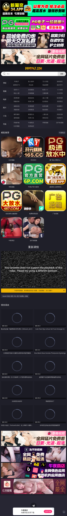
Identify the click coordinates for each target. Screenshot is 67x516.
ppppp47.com (33, 69)
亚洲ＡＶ (16, 90)
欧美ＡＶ (45, 90)
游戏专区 (60, 81)
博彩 (4, 83)
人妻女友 (45, 114)
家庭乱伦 (31, 114)
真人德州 (31, 81)
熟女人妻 (16, 93)
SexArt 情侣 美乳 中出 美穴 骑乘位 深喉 (15, 296)
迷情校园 (16, 118)
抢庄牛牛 (60, 85)
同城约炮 (16, 123)
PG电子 (16, 81)
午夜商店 (31, 123)
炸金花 (31, 85)
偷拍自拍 (31, 98)
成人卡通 (45, 98)
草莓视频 (45, 123)
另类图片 (60, 110)
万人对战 (45, 81)
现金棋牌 (45, 85)
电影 (4, 99)
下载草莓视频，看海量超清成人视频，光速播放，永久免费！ (39, 290)
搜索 (61, 74)
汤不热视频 (59, 123)
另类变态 (60, 101)
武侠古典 (60, 114)
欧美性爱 (60, 98)
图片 (4, 107)
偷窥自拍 (16, 106)
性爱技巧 (60, 118)
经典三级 (31, 101)
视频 (4, 91)
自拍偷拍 (31, 90)
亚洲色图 (31, 106)
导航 (4, 124)
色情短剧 (31, 126)
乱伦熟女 (45, 101)
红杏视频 (16, 126)
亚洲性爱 (16, 98)
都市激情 (16, 114)
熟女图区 (45, 110)
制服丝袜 (16, 101)
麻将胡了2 (16, 85)
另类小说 (31, 118)
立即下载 (48, 511)
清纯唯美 (31, 110)
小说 (4, 116)
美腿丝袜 (16, 110)
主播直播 (45, 93)
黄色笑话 (45, 118)
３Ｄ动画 (60, 90)
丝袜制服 (31, 93)
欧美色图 (45, 106)
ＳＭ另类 (60, 93)
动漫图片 (60, 106)
